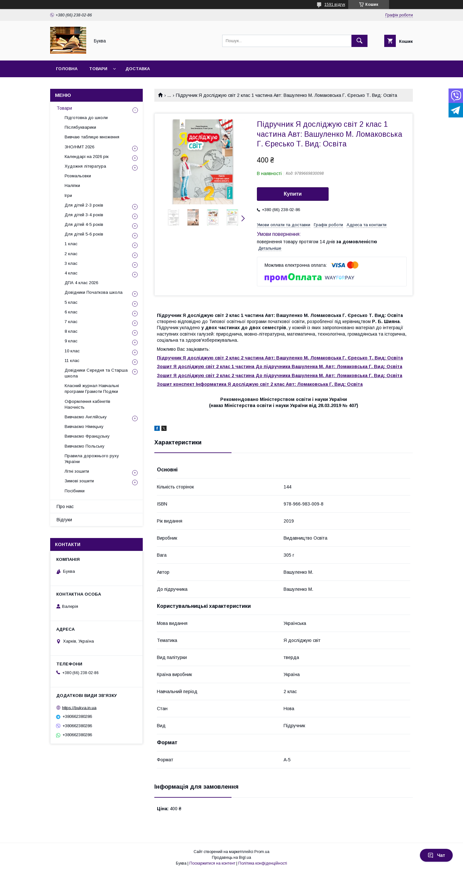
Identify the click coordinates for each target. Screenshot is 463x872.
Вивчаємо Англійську (86, 416)
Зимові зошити (79, 480)
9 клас (71, 341)
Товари (98, 68)
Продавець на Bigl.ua (231, 857)
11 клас (72, 360)
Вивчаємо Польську (84, 446)
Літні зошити (77, 471)
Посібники (75, 490)
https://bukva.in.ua (79, 707)
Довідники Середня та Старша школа (96, 373)
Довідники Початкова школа (94, 292)
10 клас (72, 350)
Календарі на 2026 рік (87, 156)
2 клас (71, 253)
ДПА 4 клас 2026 (81, 282)
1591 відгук (334, 4)
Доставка (137, 68)
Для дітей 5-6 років (84, 234)
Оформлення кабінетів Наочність (87, 404)
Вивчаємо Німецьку (84, 426)
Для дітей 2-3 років (84, 205)
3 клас (71, 263)
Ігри (68, 195)
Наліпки (72, 185)
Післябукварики (80, 127)
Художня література (85, 166)
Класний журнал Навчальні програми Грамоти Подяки (92, 388)
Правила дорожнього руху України (92, 458)
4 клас (71, 273)
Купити (293, 194)
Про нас (65, 506)
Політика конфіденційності (262, 863)
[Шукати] (359, 41)
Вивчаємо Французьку (87, 436)
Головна (66, 68)
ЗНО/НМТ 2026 (79, 146)
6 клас (71, 312)
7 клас (71, 321)
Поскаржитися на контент (212, 863)
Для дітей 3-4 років (84, 214)
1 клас (71, 243)
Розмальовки (78, 175)
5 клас (71, 302)
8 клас (71, 331)
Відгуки (64, 519)
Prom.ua (261, 851)
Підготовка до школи (86, 117)
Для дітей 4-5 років (84, 224)
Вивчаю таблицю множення (92, 137)
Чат (436, 855)
